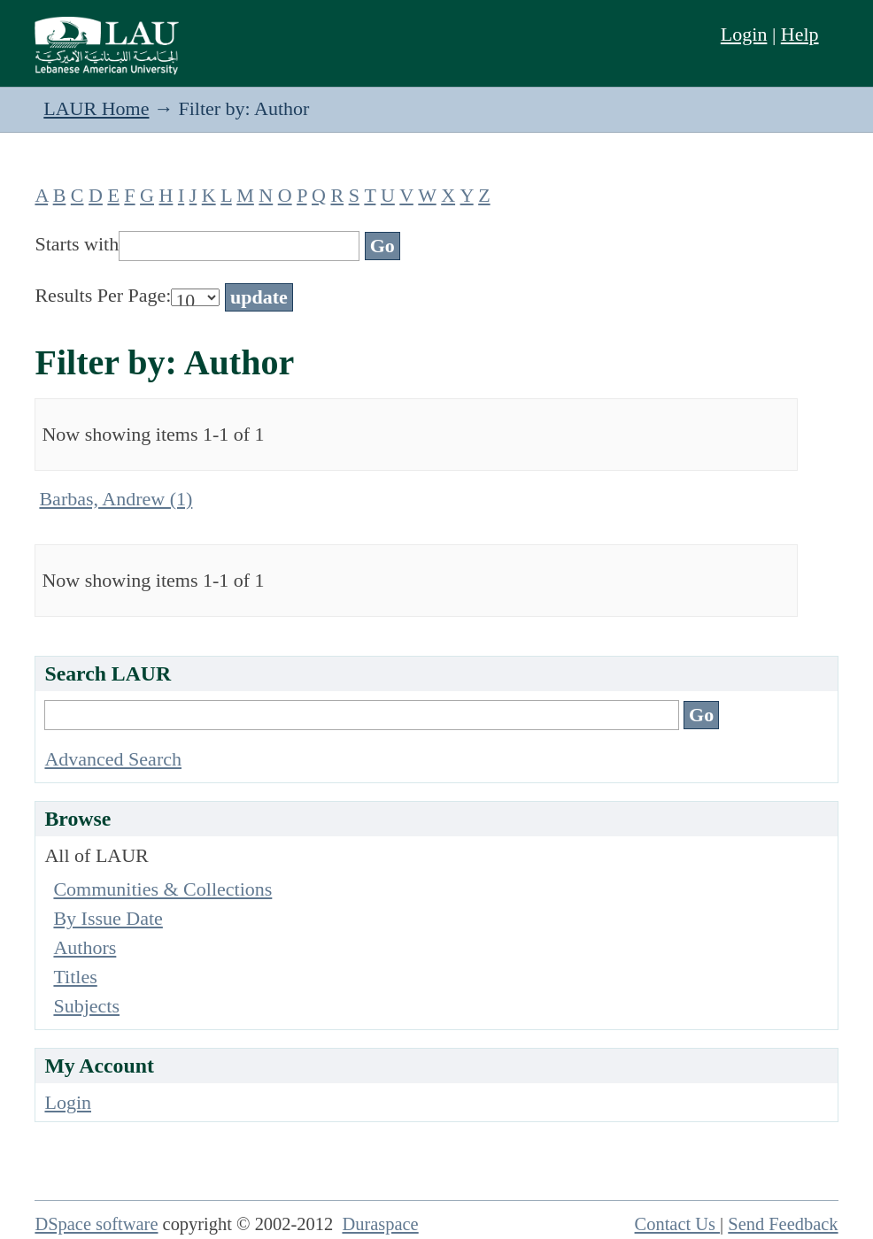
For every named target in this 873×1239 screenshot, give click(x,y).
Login (744, 34)
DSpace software (96, 1224)
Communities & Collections (162, 889)
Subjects (86, 1006)
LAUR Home (96, 108)
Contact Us (678, 1224)
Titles (75, 977)
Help (800, 34)
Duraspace (380, 1224)
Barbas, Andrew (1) (115, 499)
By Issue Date (107, 918)
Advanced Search (113, 759)
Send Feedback (783, 1224)
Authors (84, 947)
